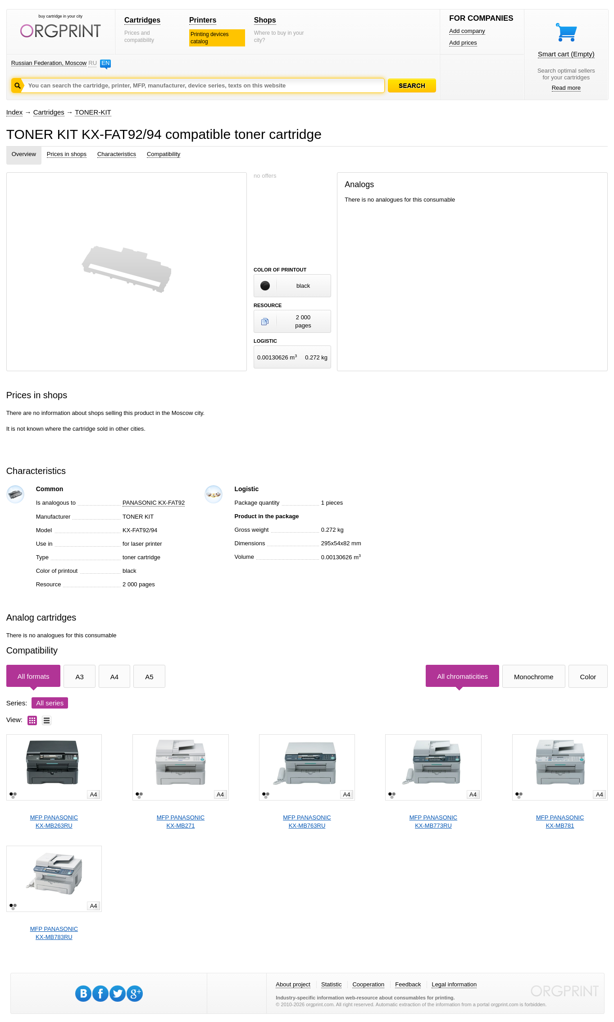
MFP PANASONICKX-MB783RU (54, 932)
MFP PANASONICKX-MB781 (560, 821)
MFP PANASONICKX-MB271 (181, 821)
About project (293, 984)
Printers (202, 20)
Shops (265, 20)
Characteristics (116, 154)
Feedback (408, 984)
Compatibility (163, 154)
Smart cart (566, 54)
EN (105, 63)
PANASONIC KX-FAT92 (154, 502)
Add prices (463, 42)
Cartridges (142, 20)
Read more (566, 87)
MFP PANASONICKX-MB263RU (54, 821)
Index (14, 112)
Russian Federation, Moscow (49, 63)
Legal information (454, 984)
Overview (24, 154)
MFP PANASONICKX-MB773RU (433, 821)
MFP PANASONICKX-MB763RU (307, 821)
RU (92, 63)
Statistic (331, 984)
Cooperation (368, 984)
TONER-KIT (93, 112)
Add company (467, 31)
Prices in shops (66, 154)
